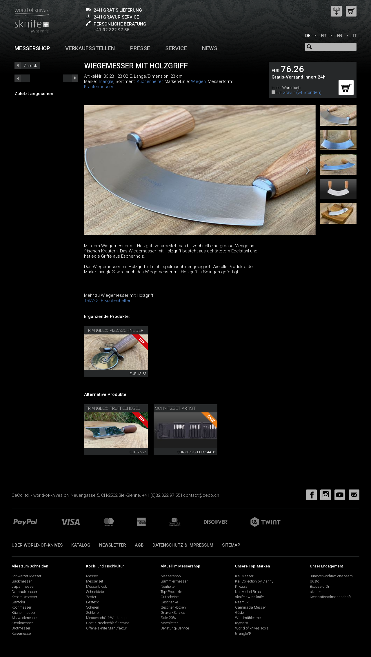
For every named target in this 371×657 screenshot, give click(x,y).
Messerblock (96, 586)
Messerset (94, 581)
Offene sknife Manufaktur (106, 628)
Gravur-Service (173, 612)
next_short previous (22, 78)
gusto (314, 581)
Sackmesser (22, 581)
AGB (139, 545)
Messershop (32, 48)
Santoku (18, 602)
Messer (92, 576)
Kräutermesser (98, 86)
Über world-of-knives (37, 545)
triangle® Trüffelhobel (113, 408)
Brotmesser (21, 628)
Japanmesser (23, 586)
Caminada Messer (250, 607)
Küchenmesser (24, 612)
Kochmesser (22, 607)
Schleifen (93, 612)
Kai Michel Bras (248, 591)
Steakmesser (22, 623)
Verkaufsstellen (90, 48)
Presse (140, 48)
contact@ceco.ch (201, 495)
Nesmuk (241, 602)
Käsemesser (22, 633)
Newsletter (112, 545)
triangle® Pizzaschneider (114, 330)
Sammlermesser (174, 581)
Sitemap (231, 545)
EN (339, 35)
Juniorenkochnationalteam (331, 576)
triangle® (243, 633)
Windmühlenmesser (251, 618)
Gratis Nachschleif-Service (107, 623)
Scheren (92, 607)
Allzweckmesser (25, 618)
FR (323, 35)
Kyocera (241, 623)
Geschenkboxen (173, 607)
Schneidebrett (97, 591)
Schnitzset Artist (175, 408)
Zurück (30, 65)
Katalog (80, 545)
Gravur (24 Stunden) (302, 92)
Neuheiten (169, 586)
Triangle (105, 81)
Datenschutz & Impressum (182, 545)
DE (307, 35)
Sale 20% (168, 618)
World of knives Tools (252, 628)
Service (176, 48)
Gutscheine (170, 597)
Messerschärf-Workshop (106, 618)
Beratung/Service (175, 628)
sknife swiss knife (249, 597)
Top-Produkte (171, 591)
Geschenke (169, 602)
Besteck (92, 602)
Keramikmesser (24, 597)
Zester (91, 597)
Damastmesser (24, 591)
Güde (239, 612)
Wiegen (198, 81)
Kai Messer (244, 576)
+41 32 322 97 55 (112, 29)
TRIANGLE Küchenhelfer (107, 300)
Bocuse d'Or (320, 586)
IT (355, 35)
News (209, 48)
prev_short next (70, 78)
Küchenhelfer (150, 81)
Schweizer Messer (26, 576)
